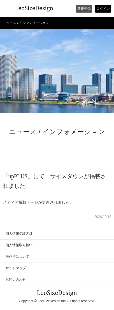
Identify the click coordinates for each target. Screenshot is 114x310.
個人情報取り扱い (19, 245)
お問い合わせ (16, 279)
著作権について (17, 257)
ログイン (103, 9)
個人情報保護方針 (19, 234)
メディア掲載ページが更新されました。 (38, 202)
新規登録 (84, 9)
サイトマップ (16, 268)
